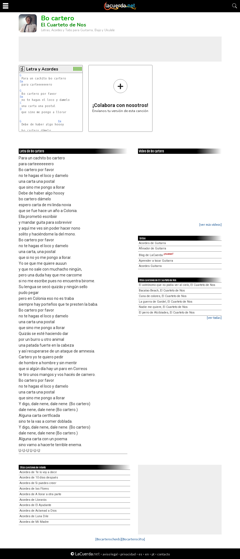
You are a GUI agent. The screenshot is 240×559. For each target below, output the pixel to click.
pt (153, 554)
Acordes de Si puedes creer (38, 483)
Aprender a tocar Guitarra (156, 261)
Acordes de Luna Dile (34, 516)
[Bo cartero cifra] (133, 539)
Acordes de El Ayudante (35, 505)
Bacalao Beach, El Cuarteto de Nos (162, 290)
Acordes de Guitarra (152, 243)
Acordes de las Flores (34, 488)
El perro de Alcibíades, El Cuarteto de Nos (167, 312)
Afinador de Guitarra (152, 248)
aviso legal (110, 554)
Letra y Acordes (42, 69)
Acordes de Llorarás (33, 500)
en (147, 554)
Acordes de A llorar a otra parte (40, 494)
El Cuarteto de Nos (63, 24)
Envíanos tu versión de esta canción (120, 95)
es (140, 554)
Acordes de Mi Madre (34, 522)
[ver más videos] (210, 224)
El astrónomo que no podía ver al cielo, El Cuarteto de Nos (177, 285)
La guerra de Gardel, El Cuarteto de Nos (165, 301)
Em (21, 81)
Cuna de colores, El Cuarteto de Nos (162, 296)
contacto (163, 554)
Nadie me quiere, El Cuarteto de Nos (163, 307)
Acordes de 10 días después (39, 477)
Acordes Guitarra (150, 266)
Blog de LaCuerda (156, 255)
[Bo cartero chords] (108, 539)
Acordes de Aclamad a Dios (38, 510)
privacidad (128, 554)
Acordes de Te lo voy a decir (38, 472)
